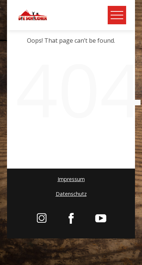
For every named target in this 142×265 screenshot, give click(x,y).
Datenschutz (71, 193)
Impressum (71, 179)
